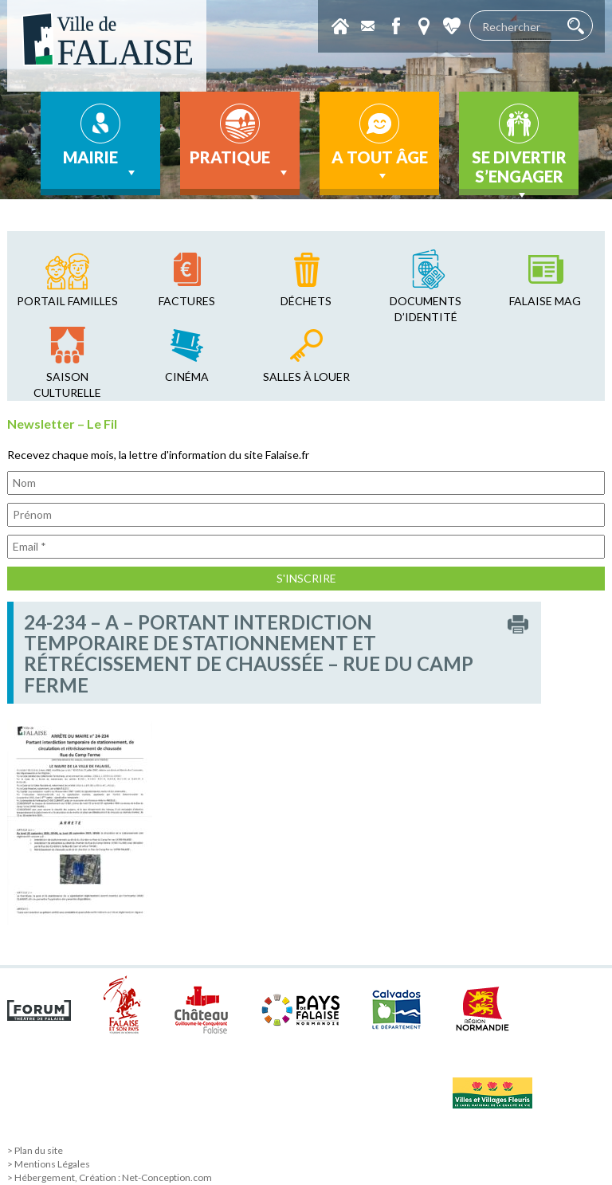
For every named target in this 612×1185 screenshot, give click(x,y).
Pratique (240, 164)
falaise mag (545, 301)
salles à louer (306, 376)
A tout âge (380, 165)
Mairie (101, 164)
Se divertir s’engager (519, 171)
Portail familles (67, 301)
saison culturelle (67, 384)
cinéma (187, 376)
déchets (306, 301)
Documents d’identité (425, 309)
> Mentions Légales (48, 1164)
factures (187, 301)
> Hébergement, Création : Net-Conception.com (109, 1177)
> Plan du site (35, 1150)
